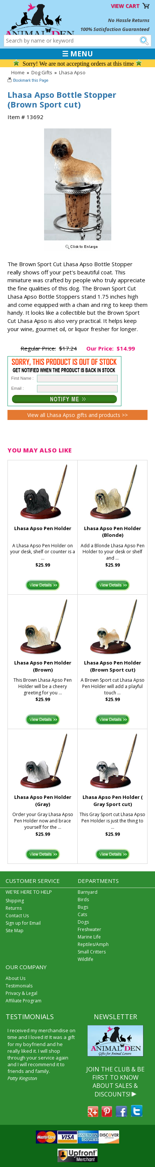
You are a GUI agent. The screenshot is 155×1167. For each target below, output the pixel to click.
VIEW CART (125, 5)
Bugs (83, 907)
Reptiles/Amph (93, 944)
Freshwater (89, 929)
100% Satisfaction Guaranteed (114, 29)
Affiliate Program (23, 1001)
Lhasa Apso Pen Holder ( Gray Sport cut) (113, 800)
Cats (82, 914)
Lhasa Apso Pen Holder (42, 528)
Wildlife (85, 959)
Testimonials (19, 986)
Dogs (83, 922)
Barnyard (87, 892)
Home (18, 72)
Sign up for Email (23, 923)
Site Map (15, 930)
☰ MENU (77, 54)
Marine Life (89, 937)
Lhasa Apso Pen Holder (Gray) (42, 800)
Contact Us (17, 915)
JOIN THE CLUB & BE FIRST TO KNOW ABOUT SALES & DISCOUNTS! (115, 1081)
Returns (14, 908)
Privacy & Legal (21, 993)
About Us (15, 978)
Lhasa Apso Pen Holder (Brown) (42, 666)
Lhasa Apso (72, 72)
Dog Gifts (41, 72)
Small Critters (92, 952)
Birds (83, 899)
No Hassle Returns (128, 20)
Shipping (15, 900)
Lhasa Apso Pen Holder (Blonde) (112, 532)
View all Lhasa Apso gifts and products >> (77, 414)
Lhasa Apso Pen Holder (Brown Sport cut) (112, 666)
